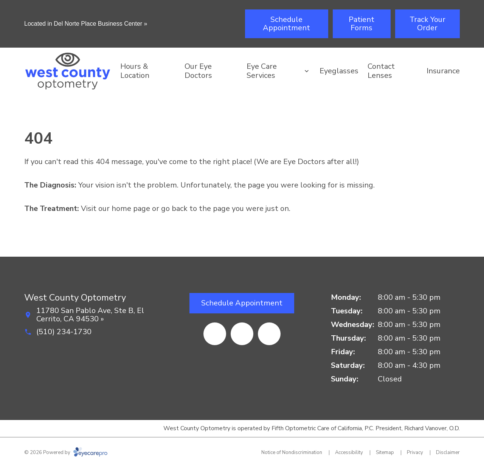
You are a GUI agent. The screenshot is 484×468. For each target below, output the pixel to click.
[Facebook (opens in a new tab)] (214, 333)
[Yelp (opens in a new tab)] (242, 333)
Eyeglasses (339, 71)
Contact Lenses (381, 71)
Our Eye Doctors (198, 71)
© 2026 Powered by (65, 452)
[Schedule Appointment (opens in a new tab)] (286, 23)
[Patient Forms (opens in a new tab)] (362, 23)
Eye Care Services (262, 71)
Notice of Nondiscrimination (291, 452)
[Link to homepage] (67, 71)
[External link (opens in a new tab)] (269, 333)
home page (131, 208)
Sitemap (385, 452)
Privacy (415, 452)
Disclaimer (448, 452)
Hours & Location (134, 71)
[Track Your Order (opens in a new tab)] (427, 23)
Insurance (443, 71)
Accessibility (349, 452)
